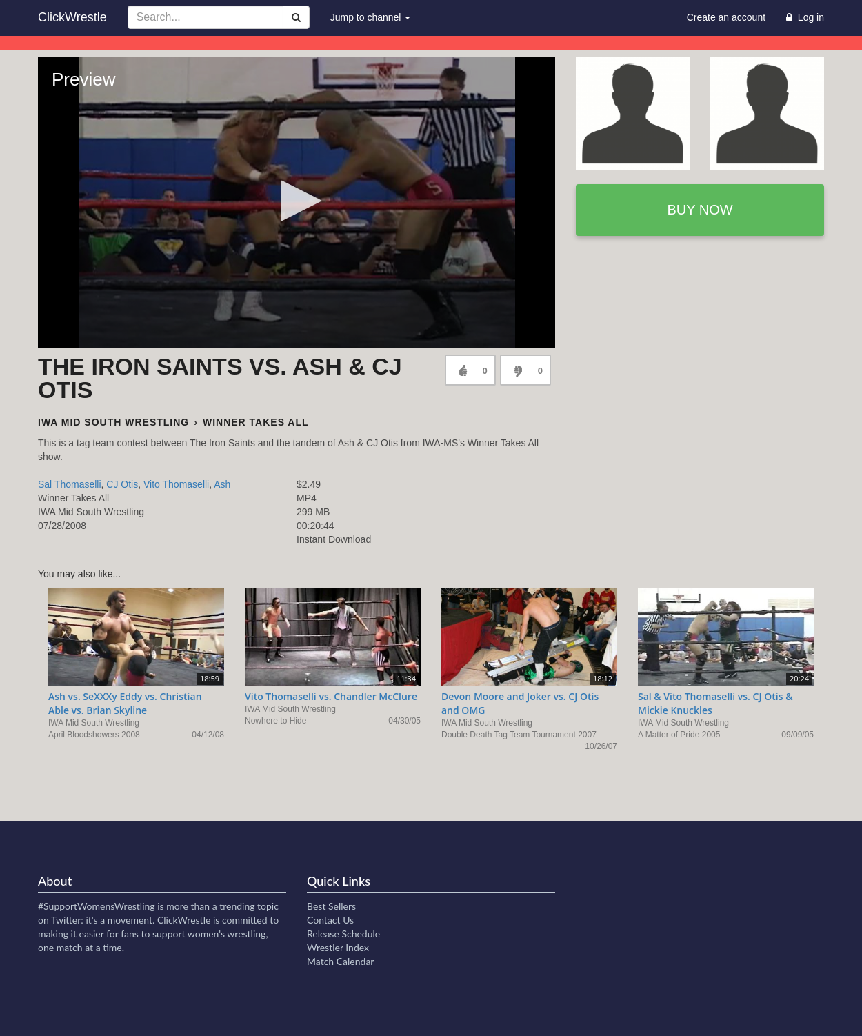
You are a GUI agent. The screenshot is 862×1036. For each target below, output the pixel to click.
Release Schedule (343, 933)
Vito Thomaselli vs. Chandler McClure (331, 696)
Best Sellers (331, 906)
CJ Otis (122, 484)
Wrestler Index (338, 947)
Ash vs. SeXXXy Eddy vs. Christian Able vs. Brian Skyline (125, 703)
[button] (296, 200)
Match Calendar (340, 961)
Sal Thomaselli (69, 484)
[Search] (296, 17)
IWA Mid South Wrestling (113, 422)
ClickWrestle (72, 17)
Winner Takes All (256, 422)
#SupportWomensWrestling (96, 906)
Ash (222, 484)
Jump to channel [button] (370, 17)
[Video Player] (296, 202)
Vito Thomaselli (176, 484)
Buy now (699, 209)
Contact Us (330, 920)
